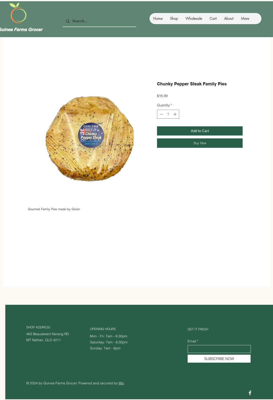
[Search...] (99, 21)
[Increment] (175, 114)
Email (192, 341)
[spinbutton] (168, 114)
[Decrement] (161, 114)
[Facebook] (250, 393)
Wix (121, 383)
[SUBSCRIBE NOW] (219, 359)
